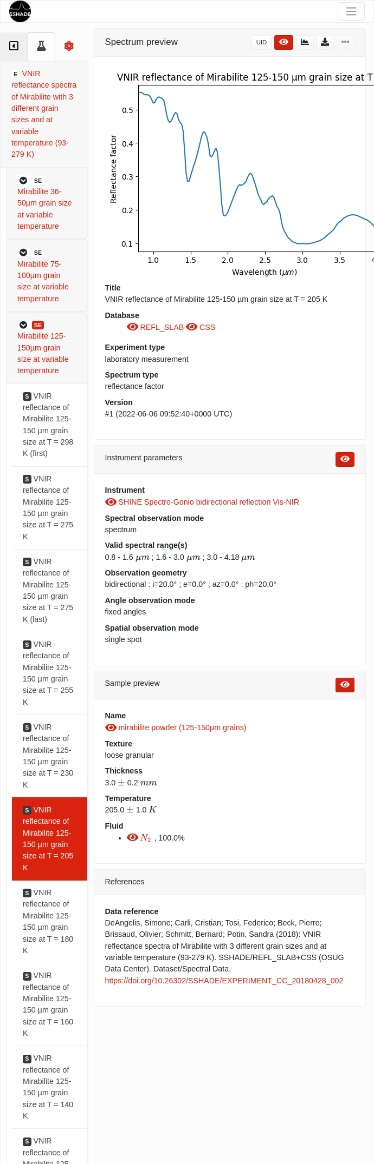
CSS (200, 327)
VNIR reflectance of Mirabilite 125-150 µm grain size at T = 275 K (48, 507)
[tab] (14, 46)
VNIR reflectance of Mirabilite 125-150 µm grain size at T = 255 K (48, 673)
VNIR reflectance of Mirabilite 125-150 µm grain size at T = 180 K (48, 921)
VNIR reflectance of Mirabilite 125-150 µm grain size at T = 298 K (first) (48, 425)
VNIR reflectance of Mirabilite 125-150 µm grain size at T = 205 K (48, 838)
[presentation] (143, 558)
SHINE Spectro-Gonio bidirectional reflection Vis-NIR (202, 502)
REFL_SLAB (156, 327)
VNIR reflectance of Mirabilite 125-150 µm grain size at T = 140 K (48, 1087)
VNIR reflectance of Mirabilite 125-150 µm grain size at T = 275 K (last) (48, 590)
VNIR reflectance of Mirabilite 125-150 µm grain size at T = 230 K (48, 756)
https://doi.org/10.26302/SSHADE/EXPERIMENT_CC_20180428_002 (224, 980)
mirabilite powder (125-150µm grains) (176, 727)
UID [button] (261, 42)
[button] (47, 204)
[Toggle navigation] (351, 11)
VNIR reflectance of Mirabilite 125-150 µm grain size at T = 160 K (48, 1004)
